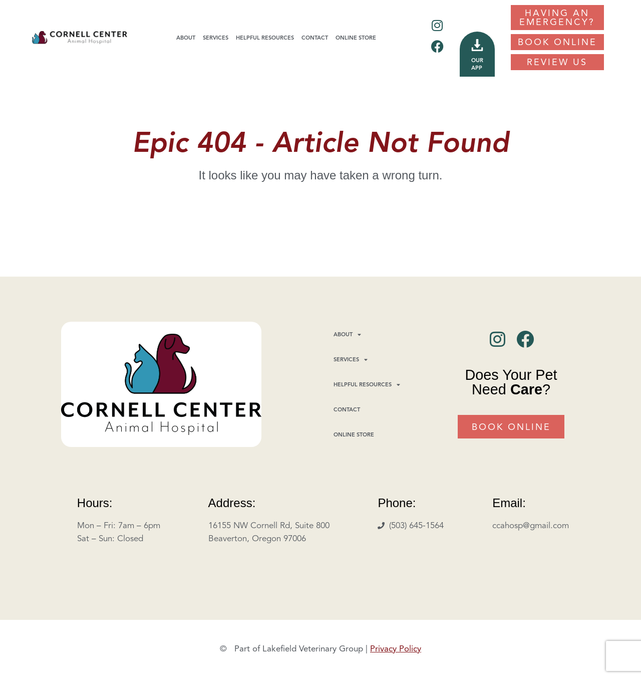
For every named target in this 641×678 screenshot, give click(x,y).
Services (215, 37)
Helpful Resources (265, 37)
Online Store (356, 37)
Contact (314, 37)
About (185, 37)
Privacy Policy (395, 648)
